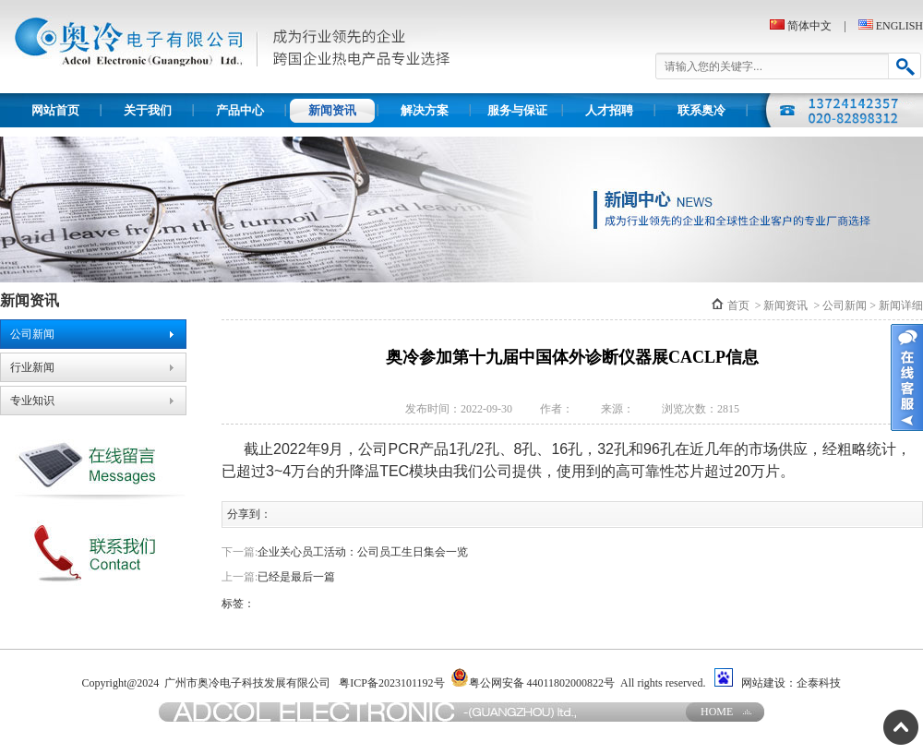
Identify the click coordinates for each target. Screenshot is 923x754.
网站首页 (55, 110)
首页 (738, 305)
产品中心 (240, 110)
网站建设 (763, 682)
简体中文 (809, 25)
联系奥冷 (701, 110)
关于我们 (148, 110)
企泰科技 (819, 682)
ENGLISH (899, 25)
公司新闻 (32, 334)
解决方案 (425, 110)
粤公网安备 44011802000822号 (533, 678)
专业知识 (32, 400)
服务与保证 (517, 110)
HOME (717, 711)
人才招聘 (609, 110)
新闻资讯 (332, 110)
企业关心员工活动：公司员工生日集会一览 (363, 551)
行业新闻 (32, 367)
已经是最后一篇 (296, 576)
